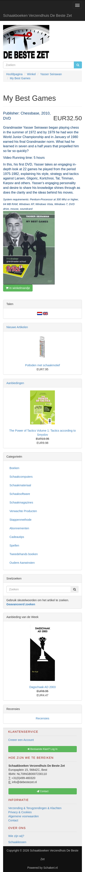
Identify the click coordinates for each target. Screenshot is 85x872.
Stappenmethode (20, 519)
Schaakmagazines (21, 502)
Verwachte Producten (23, 511)
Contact (13, 820)
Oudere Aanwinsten (22, 562)
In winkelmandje (18, 288)
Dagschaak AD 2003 (42, 687)
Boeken (14, 468)
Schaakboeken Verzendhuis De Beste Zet (37, 16)
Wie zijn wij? (16, 836)
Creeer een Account (21, 740)
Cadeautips (16, 537)
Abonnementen (19, 528)
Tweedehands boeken (23, 554)
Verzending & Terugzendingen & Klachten (34, 808)
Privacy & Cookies (20, 812)
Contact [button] (42, 791)
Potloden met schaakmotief (42, 365)
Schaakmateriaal (20, 485)
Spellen (14, 545)
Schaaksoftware (19, 494)
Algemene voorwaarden (23, 816)
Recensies (42, 718)
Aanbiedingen (15, 383)
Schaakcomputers (21, 476)
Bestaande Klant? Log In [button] (43, 749)
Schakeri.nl (50, 867)
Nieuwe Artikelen (17, 327)
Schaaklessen (17, 842)
